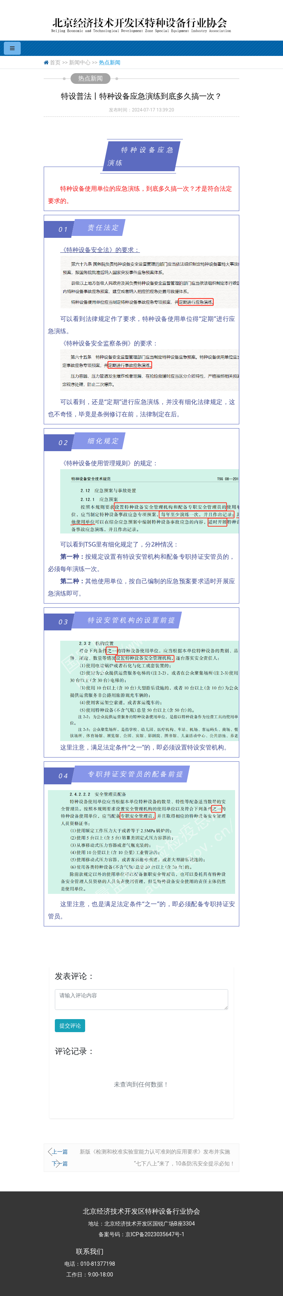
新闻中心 (79, 62)
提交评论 (70, 1026)
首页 (55, 62)
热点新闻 (109, 62)
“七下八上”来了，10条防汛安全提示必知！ (184, 1163)
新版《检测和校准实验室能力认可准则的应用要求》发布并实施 (155, 1152)
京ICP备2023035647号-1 (154, 1234)
